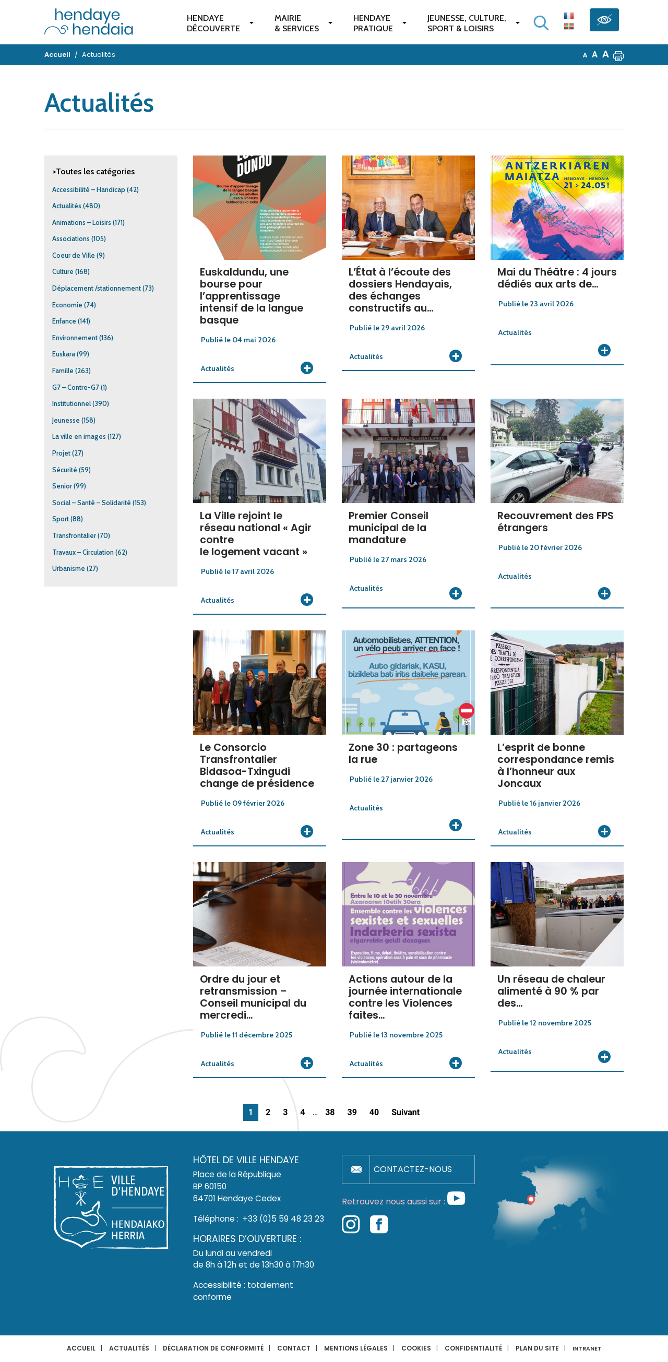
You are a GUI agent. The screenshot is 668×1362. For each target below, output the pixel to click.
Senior (62, 486)
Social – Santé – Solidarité (91, 503)
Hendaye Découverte (213, 23)
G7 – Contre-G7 (75, 387)
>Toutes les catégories (93, 171)
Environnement (75, 338)
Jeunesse (66, 420)
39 (351, 1112)
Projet (61, 453)
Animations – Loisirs (81, 222)
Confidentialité (473, 1348)
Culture (63, 272)
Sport (60, 519)
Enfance (64, 321)
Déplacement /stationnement (96, 288)
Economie (67, 305)
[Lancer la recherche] (541, 23)
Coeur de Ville (73, 255)
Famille (63, 371)
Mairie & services (297, 23)
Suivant (405, 1112)
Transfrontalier (74, 536)
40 (374, 1112)
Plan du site (537, 1348)
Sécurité (64, 470)
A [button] (585, 55)
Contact (294, 1348)
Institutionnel (71, 404)
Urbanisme (68, 568)
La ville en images (79, 436)
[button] (618, 55)
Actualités (66, 206)
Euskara (63, 354)
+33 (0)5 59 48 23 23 (283, 1218)
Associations (71, 239)
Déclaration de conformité (213, 1348)
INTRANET (587, 1349)
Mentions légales (356, 1348)
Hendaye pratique (373, 23)
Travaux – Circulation (83, 552)
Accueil (81, 1348)
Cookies (416, 1348)
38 (330, 1112)
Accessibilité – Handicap (88, 190)
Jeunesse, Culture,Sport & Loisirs (466, 23)
